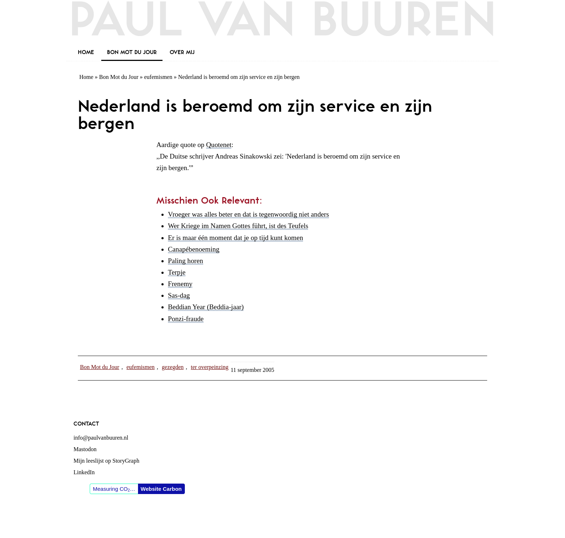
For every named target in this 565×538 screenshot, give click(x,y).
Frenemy (180, 284)
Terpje (177, 272)
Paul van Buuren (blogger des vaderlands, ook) (282, 23)
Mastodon (85, 449)
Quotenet (218, 144)
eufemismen (158, 77)
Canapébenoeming (193, 249)
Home (86, 77)
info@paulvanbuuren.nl (101, 438)
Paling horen (185, 260)
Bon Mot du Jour (118, 77)
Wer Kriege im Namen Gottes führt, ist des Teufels (238, 226)
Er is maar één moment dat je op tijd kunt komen (235, 237)
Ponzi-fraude (186, 319)
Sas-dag (179, 295)
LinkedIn (84, 472)
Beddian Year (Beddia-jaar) (206, 307)
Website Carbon (161, 489)
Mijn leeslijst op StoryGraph (106, 461)
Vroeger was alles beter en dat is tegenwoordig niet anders (248, 214)
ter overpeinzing (209, 367)
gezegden (172, 367)
